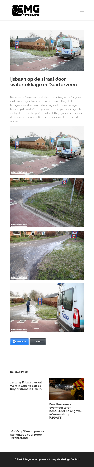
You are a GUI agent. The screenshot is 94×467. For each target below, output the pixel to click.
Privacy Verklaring (58, 459)
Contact (75, 459)
